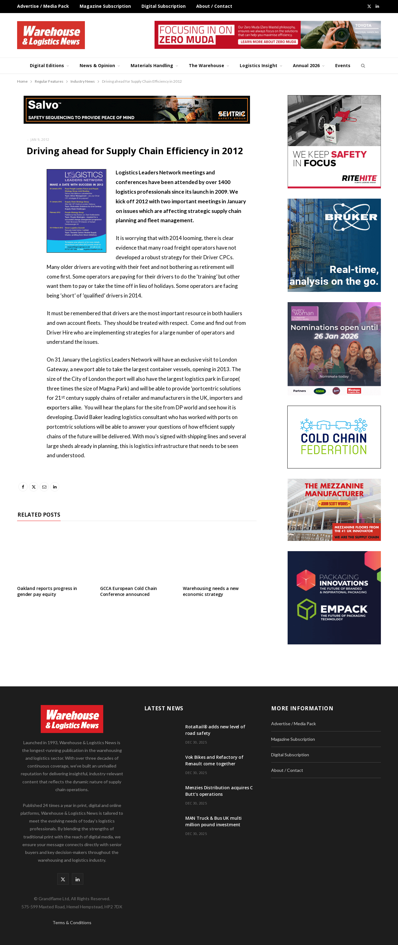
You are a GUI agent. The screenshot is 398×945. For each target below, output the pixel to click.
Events (342, 65)
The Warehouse (206, 65)
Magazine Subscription (105, 6)
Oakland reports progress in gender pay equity (47, 591)
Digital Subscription (163, 6)
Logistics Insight (258, 65)
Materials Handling (152, 65)
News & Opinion (97, 65)
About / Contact (214, 6)
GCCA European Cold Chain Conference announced (128, 591)
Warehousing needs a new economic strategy (210, 591)
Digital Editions (47, 65)
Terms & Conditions (72, 922)
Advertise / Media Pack (43, 6)
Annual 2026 (306, 65)
